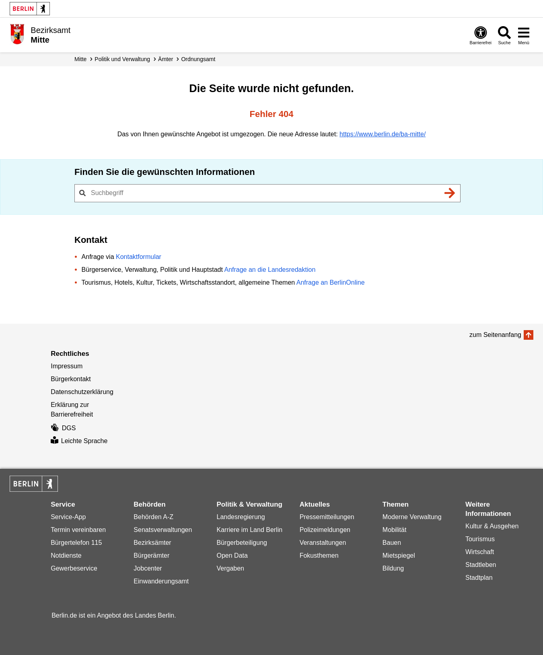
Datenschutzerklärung (82, 391)
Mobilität (395, 529)
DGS (63, 428)
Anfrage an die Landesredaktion (269, 269)
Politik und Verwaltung (122, 59)
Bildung (393, 568)
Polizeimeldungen (325, 529)
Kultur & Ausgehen (492, 526)
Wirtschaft (479, 551)
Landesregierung (241, 516)
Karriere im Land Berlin (250, 529)
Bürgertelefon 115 (76, 542)
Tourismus (480, 539)
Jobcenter (148, 568)
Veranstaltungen (323, 542)
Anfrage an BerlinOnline (330, 282)
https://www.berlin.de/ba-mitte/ (382, 134)
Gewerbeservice (74, 568)
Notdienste (66, 555)
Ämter (165, 59)
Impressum (66, 366)
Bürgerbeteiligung (242, 542)
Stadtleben (480, 564)
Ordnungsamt (198, 59)
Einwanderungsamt (161, 581)
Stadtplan (479, 577)
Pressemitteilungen (327, 516)
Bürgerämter (151, 555)
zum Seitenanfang (495, 334)
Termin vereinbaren (78, 529)
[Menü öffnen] (523, 35)
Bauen (392, 542)
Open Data (232, 555)
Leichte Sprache (79, 440)
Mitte (80, 59)
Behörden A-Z (153, 516)
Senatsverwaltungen (163, 529)
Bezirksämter (152, 542)
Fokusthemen (319, 555)
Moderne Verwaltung (412, 516)
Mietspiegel (399, 555)
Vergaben (231, 568)
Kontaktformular (138, 256)
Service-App (68, 516)
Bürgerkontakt (71, 379)
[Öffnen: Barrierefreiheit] (481, 35)
